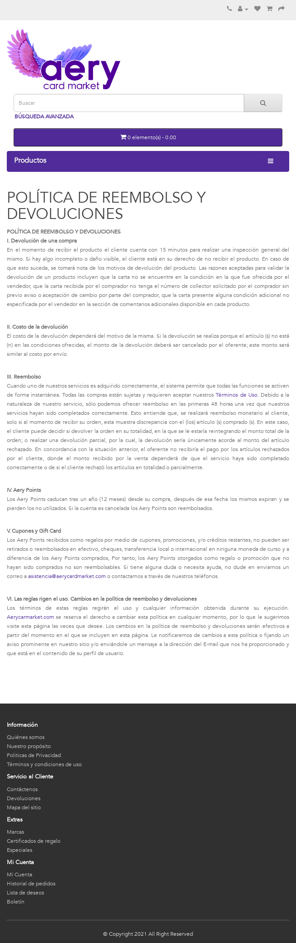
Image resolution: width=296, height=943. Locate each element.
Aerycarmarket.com (30, 617)
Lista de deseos (25, 892)
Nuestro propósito (29, 746)
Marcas (15, 832)
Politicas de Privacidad (34, 755)
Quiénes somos (25, 737)
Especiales (19, 850)
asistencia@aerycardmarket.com (67, 576)
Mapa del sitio (24, 807)
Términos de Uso (236, 395)
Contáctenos (22, 789)
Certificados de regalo (33, 841)
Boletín (16, 901)
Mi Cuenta (19, 874)
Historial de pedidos (31, 883)
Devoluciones (23, 798)
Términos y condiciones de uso (44, 764)
